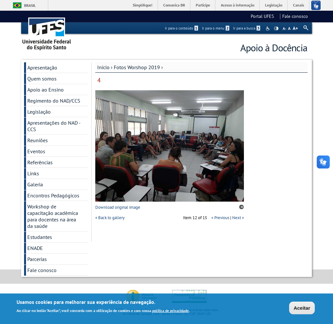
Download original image (117, 207)
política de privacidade (170, 311)
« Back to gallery (110, 217)
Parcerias (37, 259)
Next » (238, 217)
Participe (203, 5)
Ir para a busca (246, 28)
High (276, 28)
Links (33, 173)
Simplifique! (143, 5)
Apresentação (42, 67)
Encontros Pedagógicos (53, 195)
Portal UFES (264, 16)
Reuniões (37, 140)
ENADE (35, 248)
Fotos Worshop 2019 (137, 67)
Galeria (35, 184)
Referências (40, 162)
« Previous (220, 217)
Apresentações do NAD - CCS (54, 125)
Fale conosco (295, 16)
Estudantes (39, 237)
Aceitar (302, 309)
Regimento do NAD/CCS (53, 100)
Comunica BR (174, 5)
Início (103, 67)
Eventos (36, 151)
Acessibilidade (268, 28)
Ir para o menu (215, 28)
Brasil (30, 5)
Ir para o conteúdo (181, 28)
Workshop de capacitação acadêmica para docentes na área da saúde (52, 216)
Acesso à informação (237, 5)
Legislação (273, 5)
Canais (298, 5)
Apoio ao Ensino (45, 89)
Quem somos (42, 78)
